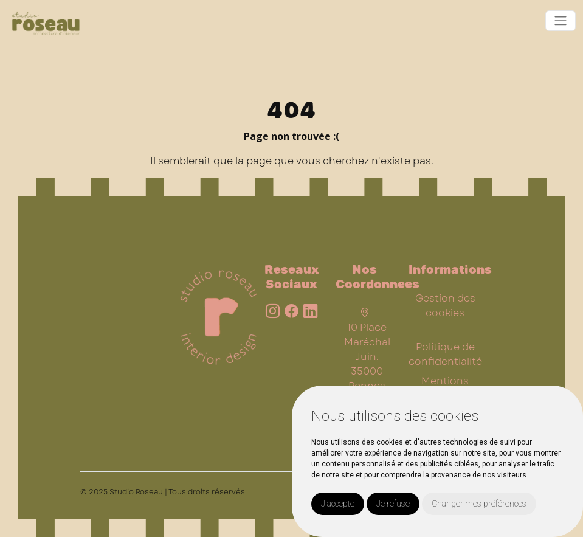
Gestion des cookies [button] (445, 305)
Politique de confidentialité (445, 354)
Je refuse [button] (393, 503)
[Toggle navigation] (560, 20)
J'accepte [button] (337, 503)
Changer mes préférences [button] (479, 503)
